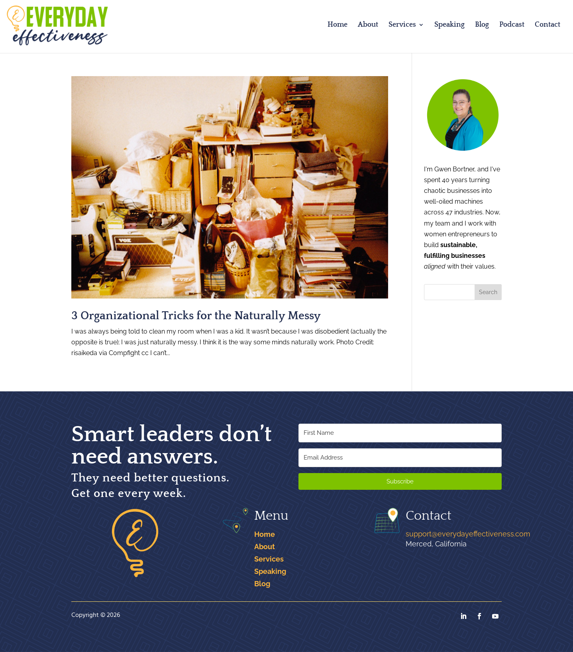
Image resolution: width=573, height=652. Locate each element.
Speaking (449, 25)
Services (402, 25)
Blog (482, 25)
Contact (547, 25)
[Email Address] (400, 457)
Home (337, 25)
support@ (468, 534)
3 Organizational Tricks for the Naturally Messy (196, 316)
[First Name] (400, 433)
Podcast (511, 25)
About (368, 25)
